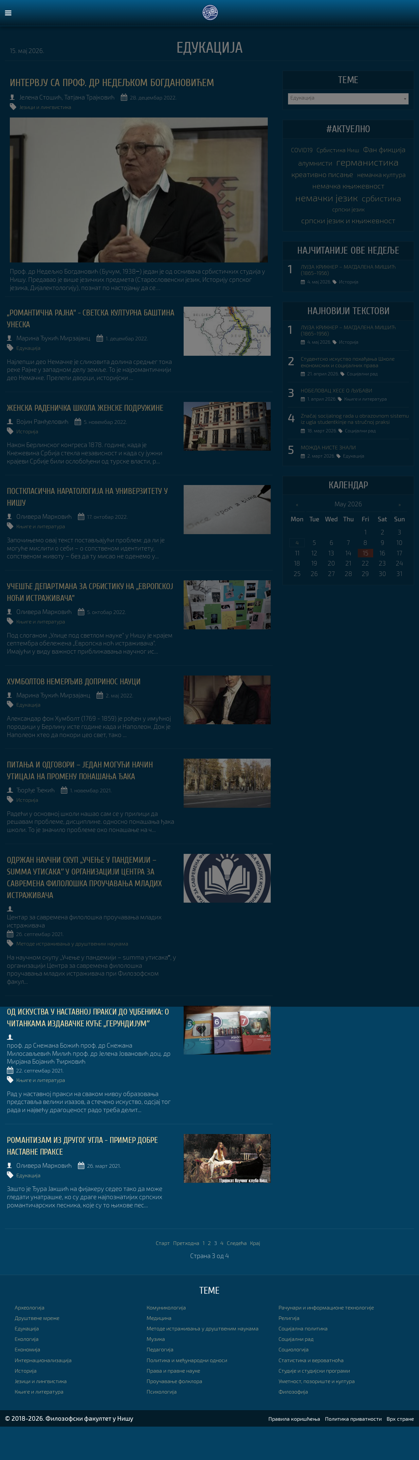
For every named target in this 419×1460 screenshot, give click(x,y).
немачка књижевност (348, 216)
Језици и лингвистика (50, 106)
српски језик (375, 243)
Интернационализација (48, 1387)
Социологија (296, 1377)
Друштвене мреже (41, 1345)
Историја (32, 438)
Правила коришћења (275, 1451)
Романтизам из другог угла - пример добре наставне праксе (87, 1175)
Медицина (161, 1345)
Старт (156, 1270)
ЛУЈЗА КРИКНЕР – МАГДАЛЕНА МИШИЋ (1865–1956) (344, 307)
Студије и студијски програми (321, 1398)
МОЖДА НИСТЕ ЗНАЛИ (333, 508)
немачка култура (348, 202)
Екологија (29, 1366)
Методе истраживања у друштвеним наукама (85, 964)
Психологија (164, 1427)
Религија (291, 1345)
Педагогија (162, 1385)
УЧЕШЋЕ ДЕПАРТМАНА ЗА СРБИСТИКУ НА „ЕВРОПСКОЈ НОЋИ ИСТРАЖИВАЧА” (86, 596)
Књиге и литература (48, 531)
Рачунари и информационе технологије (335, 1335)
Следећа (241, 1270)
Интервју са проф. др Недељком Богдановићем (136, 82)
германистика (348, 176)
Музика (157, 1374)
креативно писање (348, 190)
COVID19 (320, 150)
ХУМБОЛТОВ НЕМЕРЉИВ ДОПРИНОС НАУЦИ (90, 683)
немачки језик (348, 229)
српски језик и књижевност (348, 256)
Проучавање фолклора (179, 1416)
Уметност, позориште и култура (324, 1408)
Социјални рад (365, 425)
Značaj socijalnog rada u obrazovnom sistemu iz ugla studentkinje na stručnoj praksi (352, 474)
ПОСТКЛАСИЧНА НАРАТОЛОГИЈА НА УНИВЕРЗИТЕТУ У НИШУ (74, 502)
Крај (262, 1270)
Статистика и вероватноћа (317, 1387)
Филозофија (296, 1419)
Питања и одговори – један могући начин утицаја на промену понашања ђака (89, 776)
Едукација (33, 345)
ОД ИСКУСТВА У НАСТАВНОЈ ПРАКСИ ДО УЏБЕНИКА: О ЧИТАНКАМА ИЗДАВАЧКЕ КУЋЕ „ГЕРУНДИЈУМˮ (92, 1043)
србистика (326, 242)
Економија (30, 1377)
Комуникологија (170, 1335)
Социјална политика (307, 1356)
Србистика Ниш (364, 150)
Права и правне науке (178, 1406)
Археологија (32, 1335)
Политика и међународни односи (195, 1395)
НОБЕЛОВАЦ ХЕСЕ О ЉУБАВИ (342, 440)
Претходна (183, 1270)
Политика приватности (344, 1451)
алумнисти (376, 164)
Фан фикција (324, 163)
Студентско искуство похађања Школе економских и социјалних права (347, 407)
